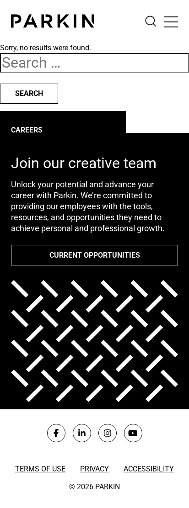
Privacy (94, 469)
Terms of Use (40, 469)
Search (29, 93)
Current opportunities (94, 255)
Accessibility (149, 469)
